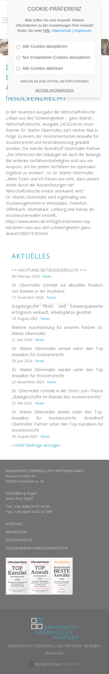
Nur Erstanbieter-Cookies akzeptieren (53, 45)
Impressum (82, 19)
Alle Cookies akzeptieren (42, 34)
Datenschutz (62, 19)
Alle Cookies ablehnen (40, 56)
